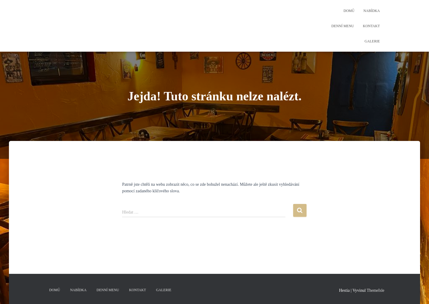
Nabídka (371, 11)
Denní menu (342, 26)
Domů (349, 11)
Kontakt (371, 26)
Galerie (372, 41)
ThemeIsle (375, 290)
